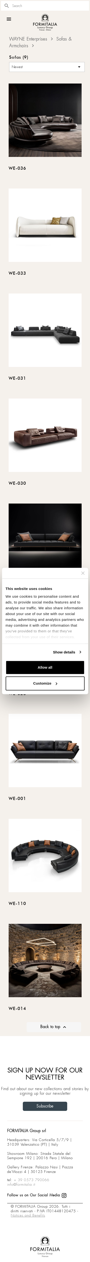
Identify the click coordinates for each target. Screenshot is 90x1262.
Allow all (45, 667)
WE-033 (17, 273)
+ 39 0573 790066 (31, 1180)
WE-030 (17, 483)
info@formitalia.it (21, 1184)
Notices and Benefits (28, 1215)
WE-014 (17, 1009)
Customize (45, 683)
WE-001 (17, 799)
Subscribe (45, 1106)
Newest (47, 67)
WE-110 (17, 904)
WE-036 (17, 168)
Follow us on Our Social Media (37, 1195)
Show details (64, 652)
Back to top (53, 1027)
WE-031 (17, 378)
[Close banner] (82, 573)
